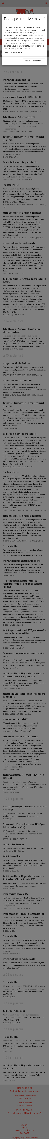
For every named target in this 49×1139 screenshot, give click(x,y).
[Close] (44, 17)
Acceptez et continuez (34, 60)
